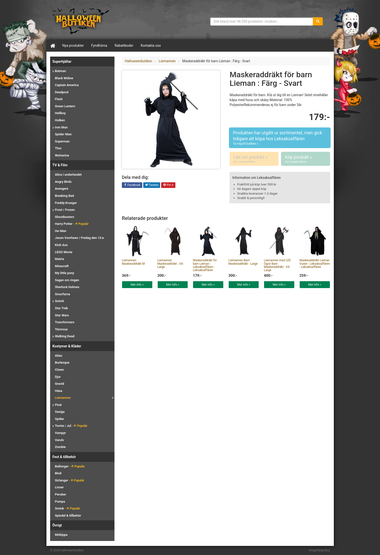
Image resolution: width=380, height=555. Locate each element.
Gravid (59, 383)
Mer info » (137, 284)
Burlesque (62, 362)
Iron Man (61, 127)
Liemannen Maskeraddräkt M (133, 262)
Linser (59, 487)
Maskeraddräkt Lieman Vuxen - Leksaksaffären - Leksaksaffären (314, 263)
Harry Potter (72, 224)
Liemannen (63, 398)
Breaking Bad (64, 196)
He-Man (61, 231)
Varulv (59, 440)
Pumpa (60, 501)
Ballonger (70, 466)
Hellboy (60, 113)
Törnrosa (61, 329)
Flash (59, 99)
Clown (59, 369)
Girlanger (69, 480)
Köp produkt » (305, 158)
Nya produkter (73, 45)
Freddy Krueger (66, 203)
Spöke (59, 419)
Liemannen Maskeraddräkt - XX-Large (170, 263)
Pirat (58, 405)
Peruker (60, 494)
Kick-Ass (61, 245)
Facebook (132, 185)
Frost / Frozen (65, 210)
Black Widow (64, 78)
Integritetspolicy (319, 550)
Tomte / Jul (71, 426)
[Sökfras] (261, 21)
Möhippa (61, 535)
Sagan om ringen (67, 280)
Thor (58, 148)
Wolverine (62, 155)
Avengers (62, 188)
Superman (62, 141)
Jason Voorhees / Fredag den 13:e (79, 238)
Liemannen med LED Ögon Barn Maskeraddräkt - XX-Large (277, 265)
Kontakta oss (151, 45)
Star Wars (62, 315)
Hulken (60, 120)
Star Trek (61, 308)
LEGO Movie (63, 252)
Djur (58, 377)
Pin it (168, 185)
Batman (60, 71)
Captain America (67, 85)
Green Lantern (65, 106)
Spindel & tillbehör (68, 515)
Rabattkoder (124, 45)
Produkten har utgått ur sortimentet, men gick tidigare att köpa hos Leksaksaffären (280, 138)
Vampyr (60, 433)
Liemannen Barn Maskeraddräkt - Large (243, 262)
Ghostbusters (64, 217)
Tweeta (151, 185)
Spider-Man (63, 134)
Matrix (59, 259)
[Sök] (318, 21)
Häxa (58, 391)
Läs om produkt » (254, 158)
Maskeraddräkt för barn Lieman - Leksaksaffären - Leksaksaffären (205, 265)
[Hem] (52, 45)
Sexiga (60, 412)
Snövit (59, 301)
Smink (67, 508)
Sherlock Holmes (67, 287)
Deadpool (62, 92)
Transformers (64, 322)
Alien (58, 355)
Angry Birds (63, 182)
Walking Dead (64, 336)
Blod (58, 473)
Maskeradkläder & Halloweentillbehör (81, 21)
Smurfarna (62, 294)
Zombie (60, 447)
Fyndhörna (99, 45)
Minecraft (62, 266)
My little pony (64, 273)
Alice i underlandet (68, 174)
